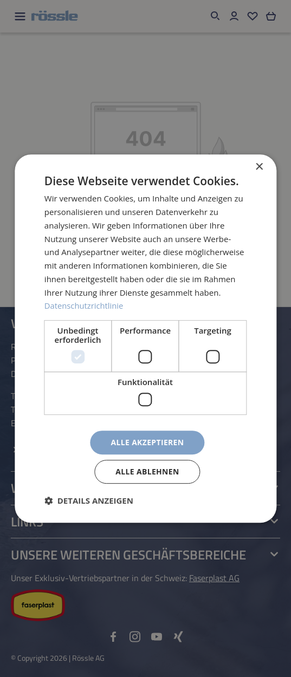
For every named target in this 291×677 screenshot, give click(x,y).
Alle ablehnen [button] (147, 471)
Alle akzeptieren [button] (147, 442)
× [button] (259, 167)
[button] (88, 500)
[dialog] (145, 338)
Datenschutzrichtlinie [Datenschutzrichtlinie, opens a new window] (84, 305)
